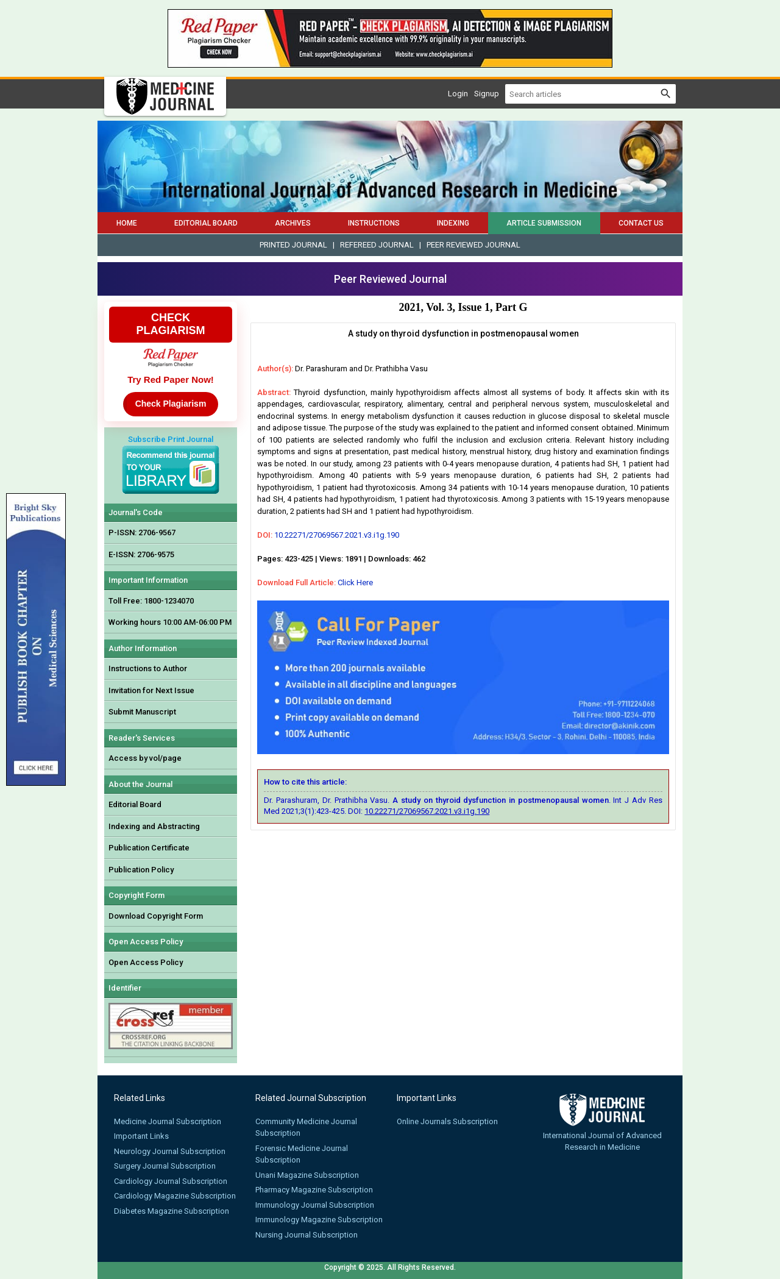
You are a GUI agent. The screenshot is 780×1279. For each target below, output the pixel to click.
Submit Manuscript (142, 711)
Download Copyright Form (155, 916)
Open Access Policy (145, 962)
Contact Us (641, 223)
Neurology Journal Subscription (169, 1151)
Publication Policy (141, 869)
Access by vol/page (145, 758)
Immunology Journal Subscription (314, 1205)
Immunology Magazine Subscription (319, 1219)
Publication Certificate (149, 847)
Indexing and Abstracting (154, 826)
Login (458, 93)
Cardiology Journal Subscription (170, 1181)
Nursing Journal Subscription (306, 1234)
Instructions (374, 223)
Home (126, 223)
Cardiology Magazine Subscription (175, 1195)
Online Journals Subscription (447, 1121)
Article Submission (543, 223)
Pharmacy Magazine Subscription (314, 1189)
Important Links (141, 1136)
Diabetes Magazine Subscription (171, 1211)
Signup (486, 93)
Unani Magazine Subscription (307, 1175)
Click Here (355, 582)
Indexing (453, 223)
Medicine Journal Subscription (167, 1121)
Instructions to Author (147, 668)
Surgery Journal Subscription (165, 1165)
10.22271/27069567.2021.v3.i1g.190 (336, 535)
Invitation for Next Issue (151, 690)
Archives (293, 223)
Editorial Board (206, 223)
